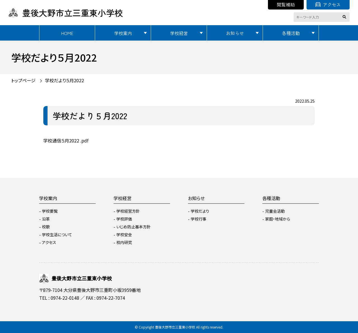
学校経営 (179, 33)
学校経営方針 (128, 211)
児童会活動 (275, 211)
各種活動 (291, 33)
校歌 (46, 226)
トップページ (23, 80)
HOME (67, 33)
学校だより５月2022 (64, 80)
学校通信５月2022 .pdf (65, 140)
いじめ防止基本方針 (133, 226)
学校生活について (57, 234)
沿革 (46, 219)
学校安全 (124, 234)
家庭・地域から (277, 219)
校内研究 (124, 242)
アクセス (328, 4)
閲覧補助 (286, 4)
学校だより (200, 211)
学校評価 (124, 219)
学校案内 (123, 33)
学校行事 (198, 219)
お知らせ (235, 33)
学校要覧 (50, 211)
